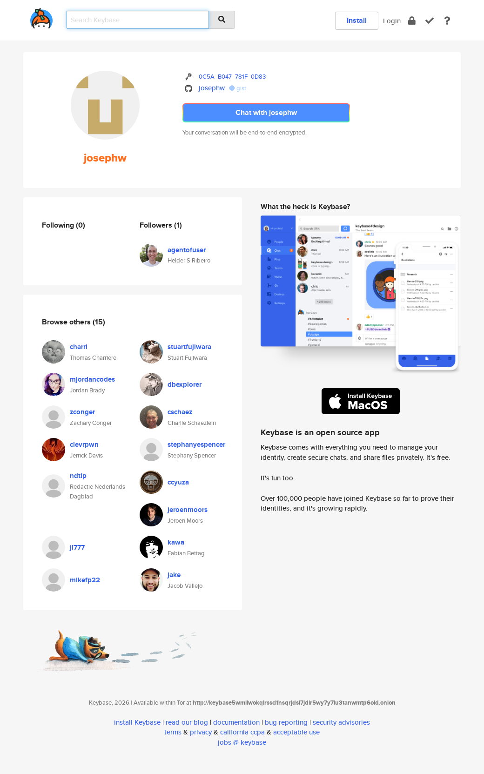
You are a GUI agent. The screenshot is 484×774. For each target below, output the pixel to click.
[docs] (447, 21)
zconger (82, 412)
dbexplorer (185, 384)
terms (173, 732)
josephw (212, 88)
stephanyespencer (196, 444)
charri (78, 347)
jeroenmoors (188, 510)
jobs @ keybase (242, 742)
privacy (201, 732)
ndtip (78, 476)
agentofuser (187, 250)
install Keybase (137, 722)
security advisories (341, 722)
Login (392, 21)
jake (174, 575)
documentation (236, 722)
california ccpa (242, 732)
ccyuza (178, 482)
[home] (41, 16)
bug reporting (286, 722)
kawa (176, 542)
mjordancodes (92, 379)
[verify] (429, 21)
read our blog (187, 722)
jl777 (77, 547)
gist (237, 88)
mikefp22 (85, 580)
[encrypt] (412, 21)
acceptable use (296, 732)
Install (357, 20)
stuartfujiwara (189, 347)
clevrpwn (84, 444)
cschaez (180, 412)
